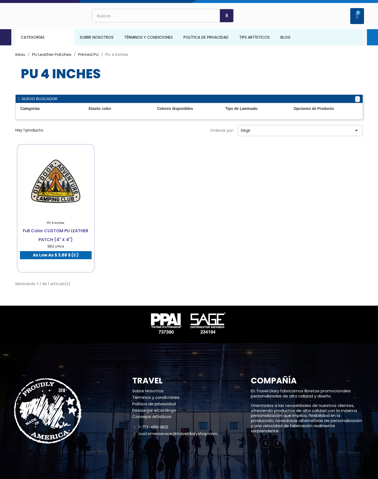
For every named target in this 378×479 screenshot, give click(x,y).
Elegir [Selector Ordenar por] (300, 130)
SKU (50, 246)
